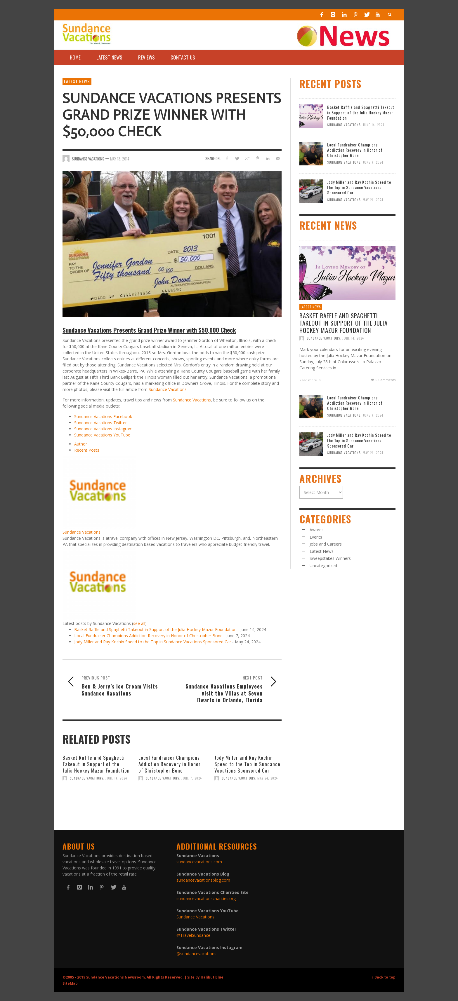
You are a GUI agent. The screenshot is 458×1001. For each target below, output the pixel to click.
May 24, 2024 (267, 778)
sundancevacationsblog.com (203, 880)
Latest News (77, 81)
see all (139, 623)
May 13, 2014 (119, 158)
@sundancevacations (196, 953)
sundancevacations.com (199, 861)
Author (80, 444)
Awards (317, 529)
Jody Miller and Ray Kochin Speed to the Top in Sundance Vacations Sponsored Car (152, 641)
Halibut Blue (212, 977)
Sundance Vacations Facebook (103, 416)
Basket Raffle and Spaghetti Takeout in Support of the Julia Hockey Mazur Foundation (155, 629)
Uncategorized (323, 565)
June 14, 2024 (116, 778)
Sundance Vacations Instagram (103, 429)
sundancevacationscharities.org (206, 898)
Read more (310, 380)
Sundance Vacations (168, 389)
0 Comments (382, 380)
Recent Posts (86, 450)
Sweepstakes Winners (330, 558)
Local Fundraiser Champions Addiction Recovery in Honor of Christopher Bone (148, 635)
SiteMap (70, 983)
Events (316, 537)
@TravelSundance (193, 935)
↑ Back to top (383, 977)
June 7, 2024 (191, 778)
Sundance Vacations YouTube (102, 435)
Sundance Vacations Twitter (100, 422)
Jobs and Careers (326, 544)
